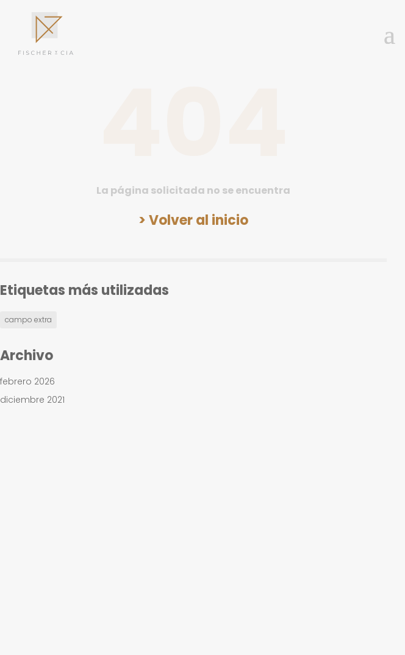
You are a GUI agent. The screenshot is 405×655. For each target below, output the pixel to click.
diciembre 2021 (32, 400)
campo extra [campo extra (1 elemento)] (28, 319)
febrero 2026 (27, 381)
